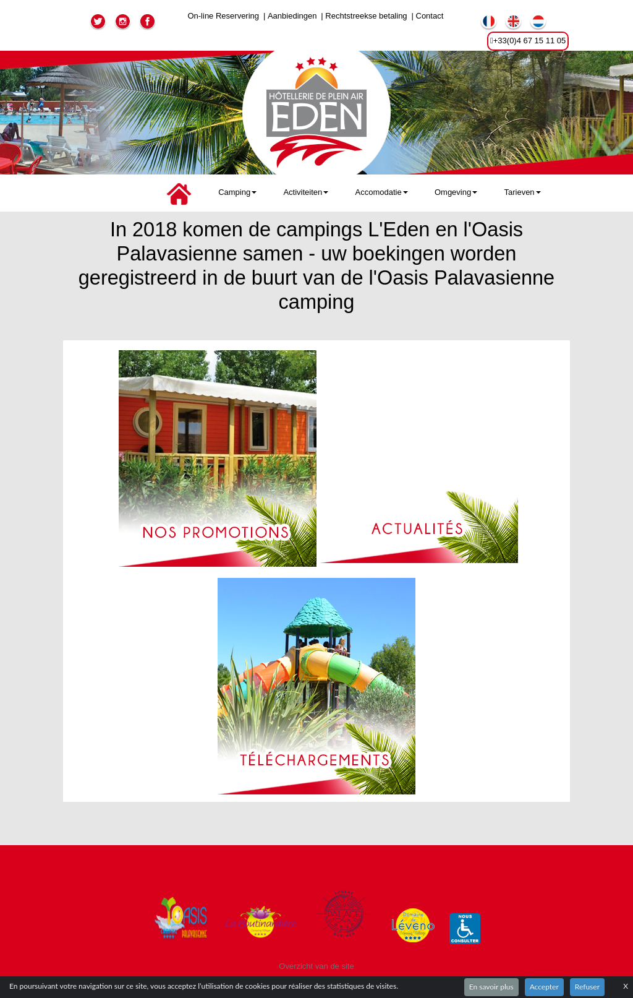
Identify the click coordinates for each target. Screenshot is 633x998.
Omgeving (456, 192)
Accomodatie (381, 192)
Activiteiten (305, 192)
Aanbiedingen (292, 15)
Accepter (544, 986)
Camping (237, 192)
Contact (430, 15)
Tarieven (522, 192)
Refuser (587, 986)
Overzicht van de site (316, 966)
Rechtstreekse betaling (366, 15)
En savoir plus (491, 986)
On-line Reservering (223, 15)
